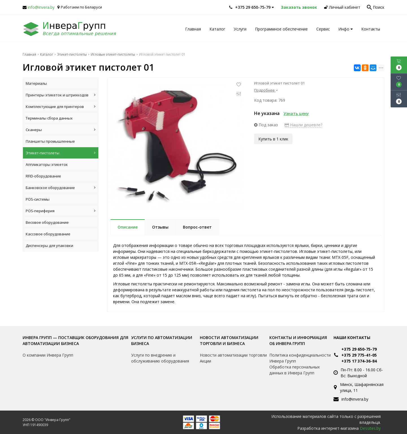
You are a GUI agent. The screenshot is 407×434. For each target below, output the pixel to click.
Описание (128, 227)
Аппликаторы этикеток (47, 164)
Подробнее (266, 90)
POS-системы (37, 199)
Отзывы (160, 227)
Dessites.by (370, 428)
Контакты (370, 29)
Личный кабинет (342, 7)
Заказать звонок (299, 7)
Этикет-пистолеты (61, 153)
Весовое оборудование (47, 222)
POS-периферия (61, 211)
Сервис (323, 29)
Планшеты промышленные (50, 141)
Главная (193, 29)
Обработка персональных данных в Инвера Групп (294, 370)
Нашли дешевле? (303, 124)
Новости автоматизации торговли (233, 355)
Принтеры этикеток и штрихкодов (61, 95)
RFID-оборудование (43, 176)
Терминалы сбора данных (49, 118)
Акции (205, 361)
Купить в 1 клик (273, 138)
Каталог (217, 29)
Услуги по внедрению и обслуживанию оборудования (160, 358)
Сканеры (61, 130)
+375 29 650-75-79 (359, 349)
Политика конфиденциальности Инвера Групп (300, 358)
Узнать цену (296, 113)
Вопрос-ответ (197, 227)
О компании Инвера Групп (48, 355)
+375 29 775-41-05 (359, 355)
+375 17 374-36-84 (359, 361)
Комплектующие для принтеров (61, 106)
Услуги (240, 29)
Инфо (345, 29)
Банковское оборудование (61, 187)
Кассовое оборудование (48, 233)
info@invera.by (41, 7)
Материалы (36, 83)
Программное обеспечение (281, 29)
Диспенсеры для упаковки (49, 245)
